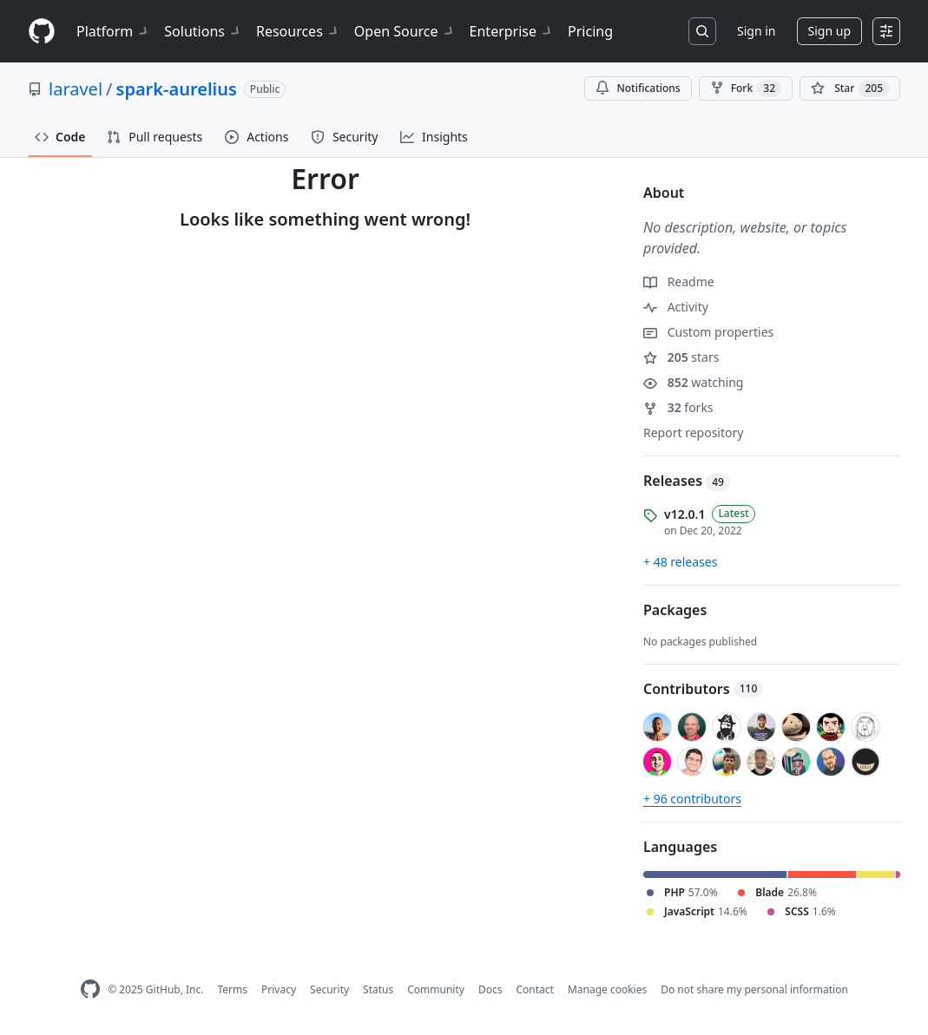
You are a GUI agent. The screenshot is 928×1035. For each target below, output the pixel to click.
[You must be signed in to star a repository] (850, 88)
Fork (745, 88)
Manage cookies (607, 989)
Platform (113, 31)
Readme (678, 281)
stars (681, 357)
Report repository (693, 432)
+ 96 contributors (692, 798)
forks (678, 407)
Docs (490, 989)
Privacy (278, 989)
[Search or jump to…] (702, 31)
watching (693, 382)
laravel (75, 89)
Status (378, 989)
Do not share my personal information (754, 989)
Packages (675, 609)
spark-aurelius (176, 89)
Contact (534, 989)
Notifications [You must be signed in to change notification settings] (638, 88)
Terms (232, 989)
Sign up (829, 31)
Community (435, 989)
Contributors (703, 688)
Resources (298, 31)
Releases (686, 480)
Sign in (756, 31)
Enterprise (512, 31)
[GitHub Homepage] (90, 989)
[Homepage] (42, 31)
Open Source (405, 31)
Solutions (203, 31)
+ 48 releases (680, 562)
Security (329, 989)
